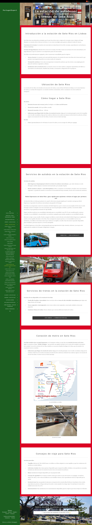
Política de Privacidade (9, 516)
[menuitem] (10, 213)
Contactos (7, 517)
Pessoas (13, 517)
